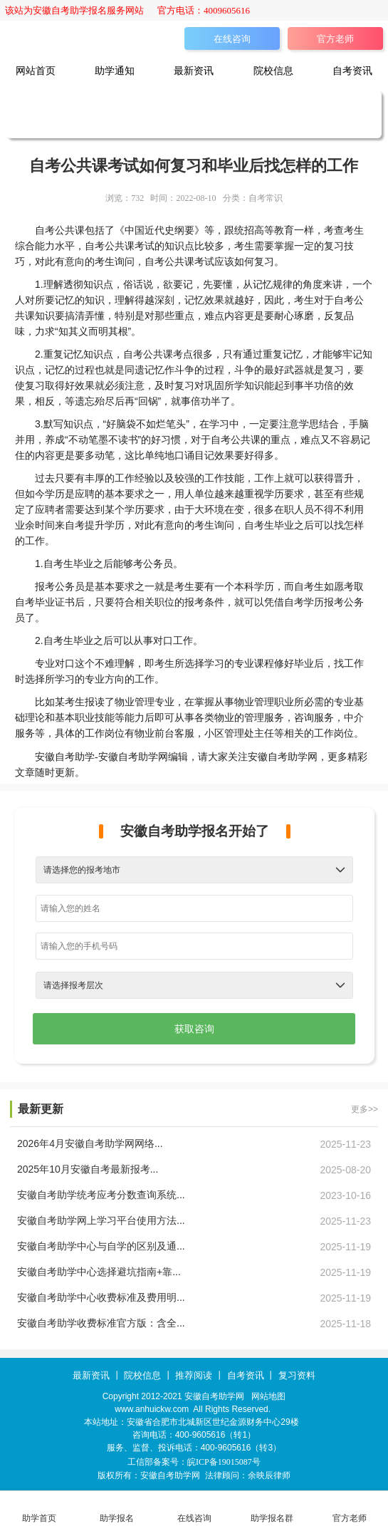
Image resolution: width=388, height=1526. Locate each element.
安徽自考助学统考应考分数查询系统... (101, 1194)
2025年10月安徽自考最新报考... (87, 1169)
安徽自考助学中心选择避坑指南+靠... (99, 1271)
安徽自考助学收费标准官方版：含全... (101, 1323)
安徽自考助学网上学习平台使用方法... (101, 1220)
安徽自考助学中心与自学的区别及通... (101, 1246)
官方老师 (335, 38)
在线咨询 (232, 38)
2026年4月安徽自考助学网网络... (90, 1143)
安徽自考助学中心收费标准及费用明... (101, 1297)
